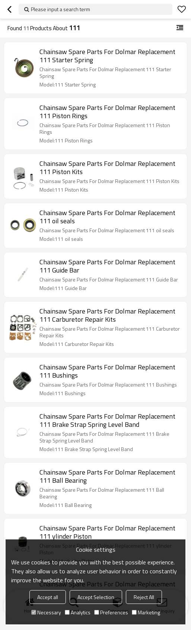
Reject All (144, 597)
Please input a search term (60, 9)
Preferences (111, 612)
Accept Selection (95, 597)
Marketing (146, 612)
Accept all (47, 597)
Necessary (46, 612)
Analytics (77, 612)
